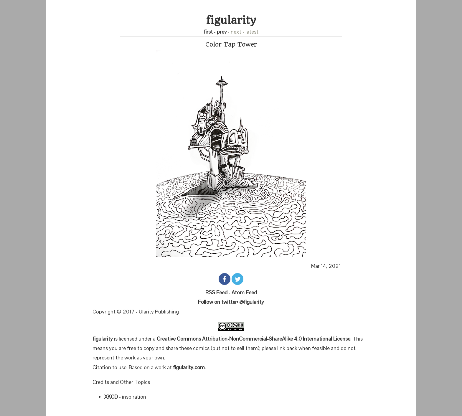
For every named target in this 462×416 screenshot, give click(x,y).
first (208, 31)
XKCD (111, 396)
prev (222, 31)
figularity (231, 20)
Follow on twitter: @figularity (231, 301)
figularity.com (189, 367)
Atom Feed (244, 292)
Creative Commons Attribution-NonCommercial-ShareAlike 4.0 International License (253, 338)
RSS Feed (216, 292)
